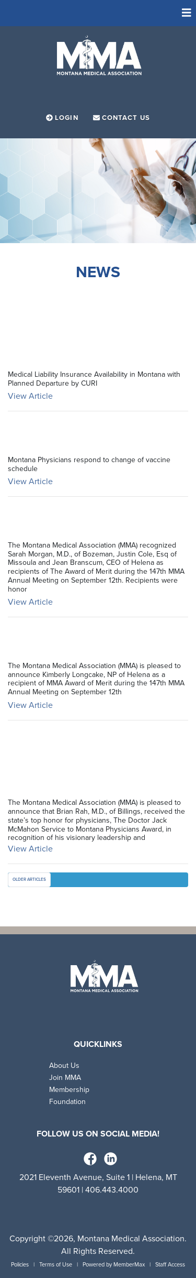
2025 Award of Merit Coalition (85, 522)
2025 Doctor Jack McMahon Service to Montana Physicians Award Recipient (87, 762)
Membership (69, 1089)
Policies (20, 1264)
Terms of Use (55, 1264)
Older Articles (29, 879)
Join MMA (65, 1077)
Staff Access (170, 1264)
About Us (64, 1065)
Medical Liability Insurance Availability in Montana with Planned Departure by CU (94, 325)
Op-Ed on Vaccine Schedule (73, 436)
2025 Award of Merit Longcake (85, 642)
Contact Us (121, 118)
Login (63, 118)
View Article (30, 396)
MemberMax (129, 1264)
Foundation (67, 1101)
